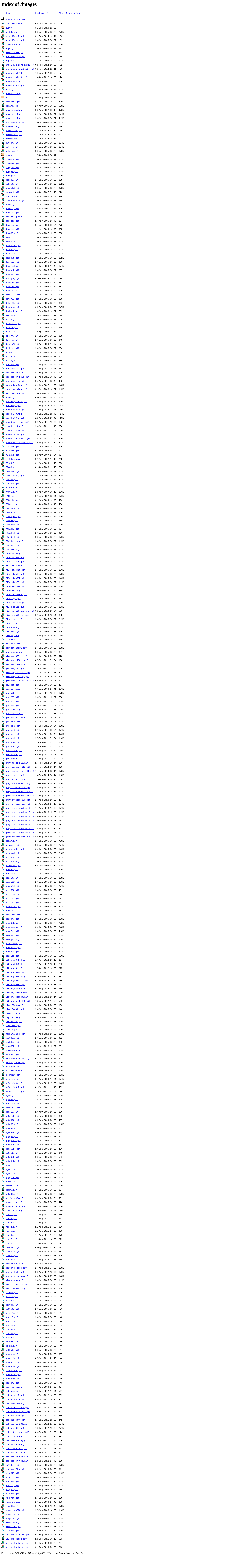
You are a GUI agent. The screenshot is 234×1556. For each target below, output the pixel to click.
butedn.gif (12, 142)
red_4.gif (11, 1226)
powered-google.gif (17, 1206)
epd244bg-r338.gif (16, 401)
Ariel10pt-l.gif (15, 36)
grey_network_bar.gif (18, 787)
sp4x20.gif (12, 1325)
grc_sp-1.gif (13, 721)
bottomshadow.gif (15, 122)
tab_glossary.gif (15, 1419)
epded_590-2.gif (15, 417)
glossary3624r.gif (16, 656)
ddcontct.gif (13, 261)
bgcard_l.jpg (13, 114)
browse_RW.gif (14, 138)
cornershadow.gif (15, 200)
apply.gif (11, 60)
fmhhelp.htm (12, 635)
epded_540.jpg (14, 413)
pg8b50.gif (12, 1099)
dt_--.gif (11, 319)
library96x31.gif (15, 984)
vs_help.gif (12, 1493)
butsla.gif (12, 151)
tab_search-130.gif (17, 1452)
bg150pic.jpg (13, 101)
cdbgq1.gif (12, 171)
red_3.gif (11, 1222)
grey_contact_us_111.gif (20, 771)
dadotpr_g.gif (14, 224)
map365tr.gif (13, 1046)
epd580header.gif (15, 409)
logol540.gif (13, 1025)
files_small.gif (15, 606)
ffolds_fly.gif (14, 541)
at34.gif (10, 89)
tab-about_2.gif (15, 1395)
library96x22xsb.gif (17, 980)
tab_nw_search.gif (16, 1444)
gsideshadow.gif (15, 849)
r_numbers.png (14, 1210)
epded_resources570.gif (19, 442)
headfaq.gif (12, 931)
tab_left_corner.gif (17, 1432)
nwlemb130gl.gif (15, 1087)
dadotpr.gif (12, 220)
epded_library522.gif (18, 438)
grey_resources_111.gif (19, 791)
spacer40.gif (13, 1378)
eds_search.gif (14, 372)
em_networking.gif (16, 389)
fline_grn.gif (14, 623)
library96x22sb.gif (17, 976)
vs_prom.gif (12, 1497)
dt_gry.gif (12, 339)
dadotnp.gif (12, 208)
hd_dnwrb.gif (13, 853)
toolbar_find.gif (15, 1469)
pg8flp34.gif (13, 1107)
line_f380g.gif (14, 1005)
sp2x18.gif (12, 1296)
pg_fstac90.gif (14, 1198)
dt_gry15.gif (13, 344)
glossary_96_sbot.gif (18, 672)
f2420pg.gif (12, 450)
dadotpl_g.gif (14, 216)
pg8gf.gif (11, 1165)
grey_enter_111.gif (17, 779)
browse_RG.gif (14, 134)
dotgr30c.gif (13, 302)
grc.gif (10, 693)
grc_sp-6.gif (13, 742)
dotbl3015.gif (14, 290)
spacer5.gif (12, 1382)
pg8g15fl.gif (13, 1115)
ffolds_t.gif (13, 545)
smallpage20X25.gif (17, 1288)
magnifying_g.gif (15, 1033)
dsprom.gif (12, 315)
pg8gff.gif (12, 1169)
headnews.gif (13, 947)
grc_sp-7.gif (13, 746)
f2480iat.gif (13, 471)
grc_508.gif (12, 705)
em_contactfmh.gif (16, 385)
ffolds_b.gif (13, 537)
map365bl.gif (13, 1037)
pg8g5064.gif (13, 1140)
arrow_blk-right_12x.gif (20, 68)
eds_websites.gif (15, 380)
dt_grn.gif (12, 335)
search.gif (12, 1259)
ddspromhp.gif (14, 266)
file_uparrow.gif (15, 602)
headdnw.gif (12, 918)
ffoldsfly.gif (14, 549)
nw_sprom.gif (13, 1066)
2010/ (9, 27)
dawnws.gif (12, 253)
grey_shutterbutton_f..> (20, 816)
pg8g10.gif (12, 1111)
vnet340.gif (12, 1481)
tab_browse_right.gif (18, 1411)
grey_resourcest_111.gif (20, 795)
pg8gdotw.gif (13, 1161)
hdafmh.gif (12, 873)
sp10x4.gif (12, 1292)
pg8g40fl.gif (13, 1132)
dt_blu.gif (12, 331)
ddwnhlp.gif (12, 274)
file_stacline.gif (16, 594)
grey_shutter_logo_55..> (20, 803)
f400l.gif (11, 491)
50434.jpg (11, 31)
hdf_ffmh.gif (13, 894)
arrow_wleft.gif (15, 85)
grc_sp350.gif (14, 754)
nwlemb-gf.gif (14, 1078)
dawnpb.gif (12, 241)
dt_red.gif (12, 356)
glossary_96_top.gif (17, 676)
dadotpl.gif (12, 212)
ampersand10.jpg (15, 52)
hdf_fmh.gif (12, 898)
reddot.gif (12, 1255)
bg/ (7, 97)
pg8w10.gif (12, 1181)
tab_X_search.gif (15, 1399)
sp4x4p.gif (12, 1341)
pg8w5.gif (11, 1189)
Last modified (43, 13)
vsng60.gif (12, 1506)
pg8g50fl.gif (13, 1144)
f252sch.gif (12, 483)
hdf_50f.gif (12, 890)
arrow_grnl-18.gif (16, 77)
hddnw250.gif (13, 886)
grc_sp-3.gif (13, 729)
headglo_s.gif (14, 939)
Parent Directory (15, 19)
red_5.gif (11, 1230)
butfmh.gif (12, 146)
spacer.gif (12, 1354)
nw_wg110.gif (13, 1074)
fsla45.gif (12, 639)
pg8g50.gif (12, 1136)
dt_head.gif (12, 348)
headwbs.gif (12, 955)
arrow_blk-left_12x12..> (20, 64)
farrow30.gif (13, 508)
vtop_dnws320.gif (15, 1510)
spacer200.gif (14, 1370)
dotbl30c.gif (13, 294)
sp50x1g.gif (12, 1349)
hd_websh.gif (13, 865)
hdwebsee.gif (13, 906)
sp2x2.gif (11, 1300)
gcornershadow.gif (16, 651)
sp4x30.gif (12, 1333)
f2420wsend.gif (14, 458)
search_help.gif (15, 1271)
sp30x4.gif (12, 1304)
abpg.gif (10, 48)
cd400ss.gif (12, 163)
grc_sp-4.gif (13, 734)
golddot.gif (12, 684)
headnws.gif (12, 951)
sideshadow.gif (14, 1280)
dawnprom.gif (13, 245)
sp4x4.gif (11, 1337)
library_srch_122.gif (18, 1000)
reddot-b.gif (13, 1251)
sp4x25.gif (12, 1329)
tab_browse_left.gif (17, 1407)
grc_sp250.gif (14, 750)
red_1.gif (11, 1214)
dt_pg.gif (11, 352)
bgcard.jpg (12, 105)
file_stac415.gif (15, 569)
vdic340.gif (12, 1473)
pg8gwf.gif (12, 1173)
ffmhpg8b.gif (13, 524)
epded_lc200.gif (15, 434)
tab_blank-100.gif (16, 1403)
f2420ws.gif (12, 454)
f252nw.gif (12, 479)
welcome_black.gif (16, 1538)
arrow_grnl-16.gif (16, 73)
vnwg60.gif (12, 1489)
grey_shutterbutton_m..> (20, 836)
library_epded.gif (16, 992)
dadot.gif (11, 204)
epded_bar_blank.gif (17, 422)
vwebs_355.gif (14, 1522)
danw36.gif (12, 233)
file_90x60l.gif (15, 557)
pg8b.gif (10, 1095)
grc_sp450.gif (14, 758)
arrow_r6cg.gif (14, 81)
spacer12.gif (13, 1362)
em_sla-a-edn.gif (15, 393)
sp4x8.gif (11, 1345)
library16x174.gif (16, 959)
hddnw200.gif (13, 881)
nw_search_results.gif (19, 1058)
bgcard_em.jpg (14, 109)
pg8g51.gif (12, 1152)
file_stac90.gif (15, 573)
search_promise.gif (17, 1276)
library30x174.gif (16, 964)
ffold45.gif (12, 528)
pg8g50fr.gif (13, 1148)
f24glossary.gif (15, 475)
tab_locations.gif (16, 1436)
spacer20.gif (13, 1366)
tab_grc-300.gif (15, 1428)
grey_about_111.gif (17, 762)
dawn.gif (10, 237)
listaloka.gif (14, 1021)
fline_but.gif (14, 619)
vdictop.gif (12, 1477)
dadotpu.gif (12, 229)
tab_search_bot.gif (17, 1456)
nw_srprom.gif (14, 1070)
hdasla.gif (12, 877)
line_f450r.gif (14, 1013)
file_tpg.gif (13, 598)
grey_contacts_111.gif (19, 775)
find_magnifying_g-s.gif (20, 610)
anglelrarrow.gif (15, 56)
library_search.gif (17, 996)
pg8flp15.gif (13, 1103)
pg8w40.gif (12, 1185)
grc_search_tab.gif (17, 717)
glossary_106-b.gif (17, 664)
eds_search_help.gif (17, 376)
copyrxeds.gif (14, 196)
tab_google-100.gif (17, 1423)
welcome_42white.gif (17, 1534)
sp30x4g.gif (12, 1308)
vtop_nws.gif (13, 1518)
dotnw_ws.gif (13, 307)
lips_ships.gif (14, 1017)
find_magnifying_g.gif (19, 615)
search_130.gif (14, 1263)
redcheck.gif (13, 1247)
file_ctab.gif (14, 565)
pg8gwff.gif (12, 1177)
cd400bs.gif (12, 159)
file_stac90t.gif (15, 582)
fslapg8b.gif (13, 643)
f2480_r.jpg (12, 467)
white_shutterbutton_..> (20, 1542)
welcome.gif (12, 1530)
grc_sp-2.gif (13, 725)
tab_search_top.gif (17, 1460)
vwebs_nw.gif (13, 1526)
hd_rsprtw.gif (14, 861)
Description (73, 13)
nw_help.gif (12, 1054)
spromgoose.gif (14, 1386)
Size (61, 13)
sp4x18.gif (12, 1321)
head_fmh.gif (13, 914)
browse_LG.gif (14, 126)
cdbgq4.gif (12, 183)
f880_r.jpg (12, 504)
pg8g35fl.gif (13, 1120)
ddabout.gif (12, 257)
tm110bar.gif (13, 1464)
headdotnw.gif (14, 922)
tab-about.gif (14, 1391)
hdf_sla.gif (12, 902)
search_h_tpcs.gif (16, 1267)
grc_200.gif (12, 697)
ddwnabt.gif (12, 270)
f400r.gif (11, 495)
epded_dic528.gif (15, 430)
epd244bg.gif (13, 405)
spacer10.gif (13, 1358)
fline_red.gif (14, 627)
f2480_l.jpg (12, 463)
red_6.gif (11, 1235)
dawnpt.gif (12, 249)
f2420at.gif (12, 446)
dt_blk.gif (12, 327)
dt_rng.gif (12, 360)
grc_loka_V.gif (14, 713)
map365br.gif (13, 1042)
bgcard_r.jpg (13, 118)
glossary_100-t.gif (17, 660)
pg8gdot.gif (12, 1157)
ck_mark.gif (12, 192)
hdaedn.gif (12, 869)
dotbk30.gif (12, 282)
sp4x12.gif (12, 1313)
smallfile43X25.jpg (17, 1284)
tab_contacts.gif (15, 1415)
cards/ (9, 155)
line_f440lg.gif (15, 1009)
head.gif (10, 910)
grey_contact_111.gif (18, 766)
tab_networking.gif (17, 1440)
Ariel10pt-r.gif (15, 40)
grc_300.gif (12, 701)
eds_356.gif (12, 364)
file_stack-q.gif (15, 586)
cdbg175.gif (12, 167)
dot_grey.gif (13, 278)
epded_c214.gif (14, 426)
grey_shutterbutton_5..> (20, 808)
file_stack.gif (14, 590)
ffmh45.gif (12, 520)
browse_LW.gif (14, 130)
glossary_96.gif (15, 668)
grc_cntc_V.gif (14, 709)
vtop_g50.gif (13, 1514)
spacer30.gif (13, 1374)
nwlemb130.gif (14, 1083)
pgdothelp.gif (14, 1202)
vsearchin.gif (14, 1501)
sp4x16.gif (12, 1317)
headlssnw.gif (14, 943)
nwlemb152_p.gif (15, 1091)
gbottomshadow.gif (16, 647)
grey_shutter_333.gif (18, 799)
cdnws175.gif (13, 188)
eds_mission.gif (15, 368)
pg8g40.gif (12, 1128)
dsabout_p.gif (14, 311)
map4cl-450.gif (14, 1050)
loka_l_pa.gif (14, 1029)
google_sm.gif (14, 688)
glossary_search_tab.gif (20, 680)
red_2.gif (11, 1218)
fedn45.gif (12, 512)
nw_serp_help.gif (15, 1062)
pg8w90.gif (12, 1193)
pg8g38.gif (12, 1124)
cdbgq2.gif (12, 175)
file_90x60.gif (14, 553)
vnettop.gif (12, 1485)
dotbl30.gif (12, 286)
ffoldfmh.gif (13, 532)
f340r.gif (11, 487)
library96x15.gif (15, 972)
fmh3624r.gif (13, 631)
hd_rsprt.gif (13, 857)
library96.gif (14, 968)
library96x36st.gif (17, 988)
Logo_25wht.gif (14, 44)
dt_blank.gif (13, 323)
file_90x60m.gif (15, 561)
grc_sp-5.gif (13, 738)
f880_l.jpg (12, 500)
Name (8, 13)
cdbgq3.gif (12, 179)
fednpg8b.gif (13, 516)
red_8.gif (11, 1243)
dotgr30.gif (12, 298)
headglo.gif (12, 935)
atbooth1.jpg (13, 93)
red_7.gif (11, 1239)
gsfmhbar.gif (13, 844)
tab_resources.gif (16, 1448)
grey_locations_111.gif (19, 783)
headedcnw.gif (14, 927)
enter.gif (11, 397)
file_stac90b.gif (15, 578)
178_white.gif (14, 23)
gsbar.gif (11, 840)
